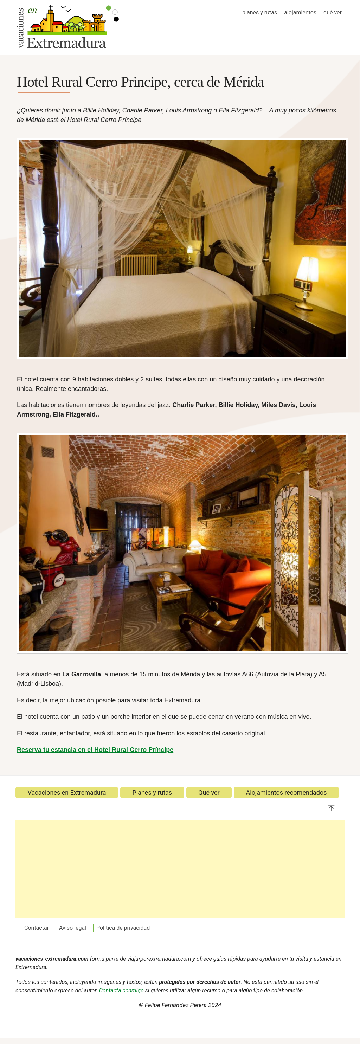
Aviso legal (72, 927)
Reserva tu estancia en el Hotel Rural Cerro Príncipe (95, 749)
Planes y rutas (152, 792)
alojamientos (300, 12)
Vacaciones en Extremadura (66, 792)
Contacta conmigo (121, 990)
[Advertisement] (180, 869)
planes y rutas (259, 12)
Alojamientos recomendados (286, 792)
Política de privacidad (123, 927)
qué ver (332, 12)
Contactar (36, 927)
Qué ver (209, 792)
